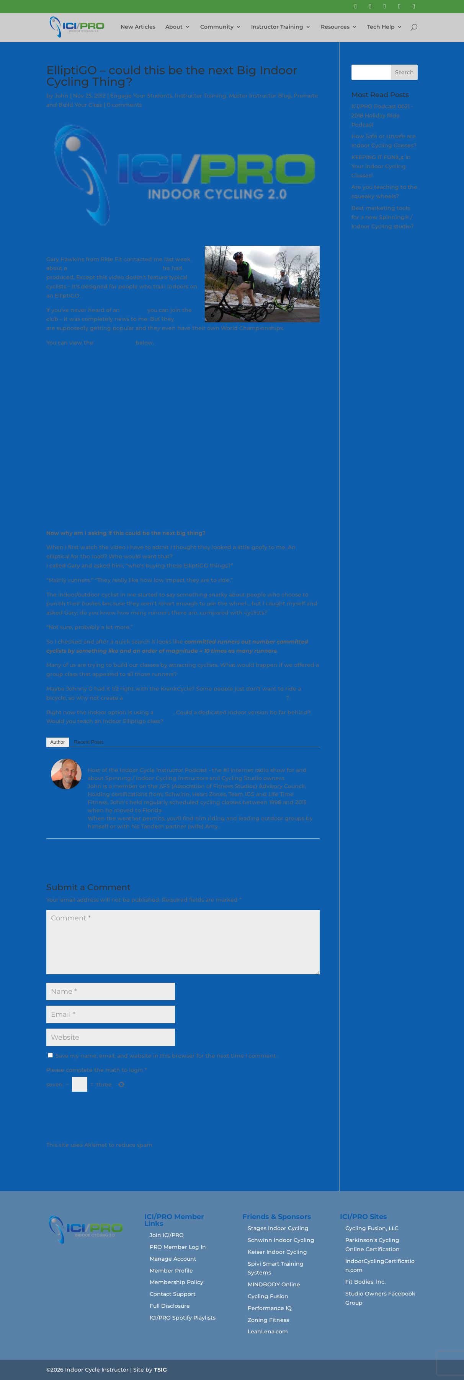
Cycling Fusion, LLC (372, 1228)
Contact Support (173, 1294)
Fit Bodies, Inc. (365, 1281)
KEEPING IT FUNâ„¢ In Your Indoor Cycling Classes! (381, 166)
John (62, 95)
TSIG (160, 1369)
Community (217, 27)
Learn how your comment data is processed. (216, 1144)
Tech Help (381, 27)
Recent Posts (88, 742)
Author (57, 742)
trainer (164, 712)
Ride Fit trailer (114, 342)
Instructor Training (277, 27)
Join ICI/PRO (167, 1235)
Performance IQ (270, 1308)
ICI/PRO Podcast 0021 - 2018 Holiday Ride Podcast (382, 115)
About (174, 27)
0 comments (124, 104)
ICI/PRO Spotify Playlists (183, 1317)
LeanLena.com (268, 1331)
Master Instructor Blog (260, 95)
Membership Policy (176, 1282)
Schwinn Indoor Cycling (281, 1240)
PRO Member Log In (178, 1246)
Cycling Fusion (268, 1296)
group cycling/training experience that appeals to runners (205, 697)
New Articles (138, 27)
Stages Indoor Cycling (278, 1228)
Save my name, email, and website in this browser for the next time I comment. (166, 1055)
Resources (335, 27)
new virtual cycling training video (115, 268)
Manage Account (173, 1258)
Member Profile (171, 1270)
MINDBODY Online (274, 1284)
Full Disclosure (170, 1305)
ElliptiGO (133, 310)
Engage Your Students (141, 95)
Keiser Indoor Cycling (277, 1251)
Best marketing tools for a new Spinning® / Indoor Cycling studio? (382, 217)
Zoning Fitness (268, 1320)
